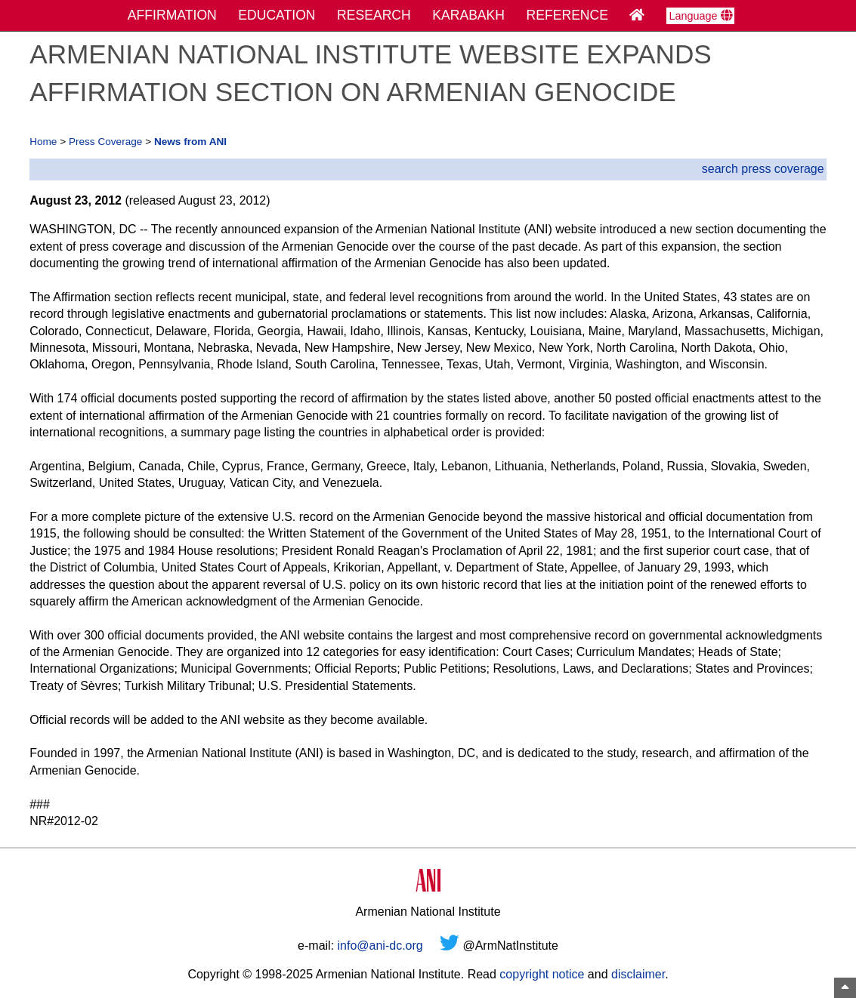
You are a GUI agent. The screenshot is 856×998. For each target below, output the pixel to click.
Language (700, 16)
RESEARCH (374, 15)
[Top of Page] (845, 988)
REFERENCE (568, 15)
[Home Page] (636, 15)
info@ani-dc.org (380, 945)
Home (43, 141)
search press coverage (763, 168)
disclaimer (638, 974)
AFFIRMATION (172, 15)
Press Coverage (105, 141)
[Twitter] (449, 945)
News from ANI (190, 141)
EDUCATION (276, 15)
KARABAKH (468, 15)
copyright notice (541, 974)
